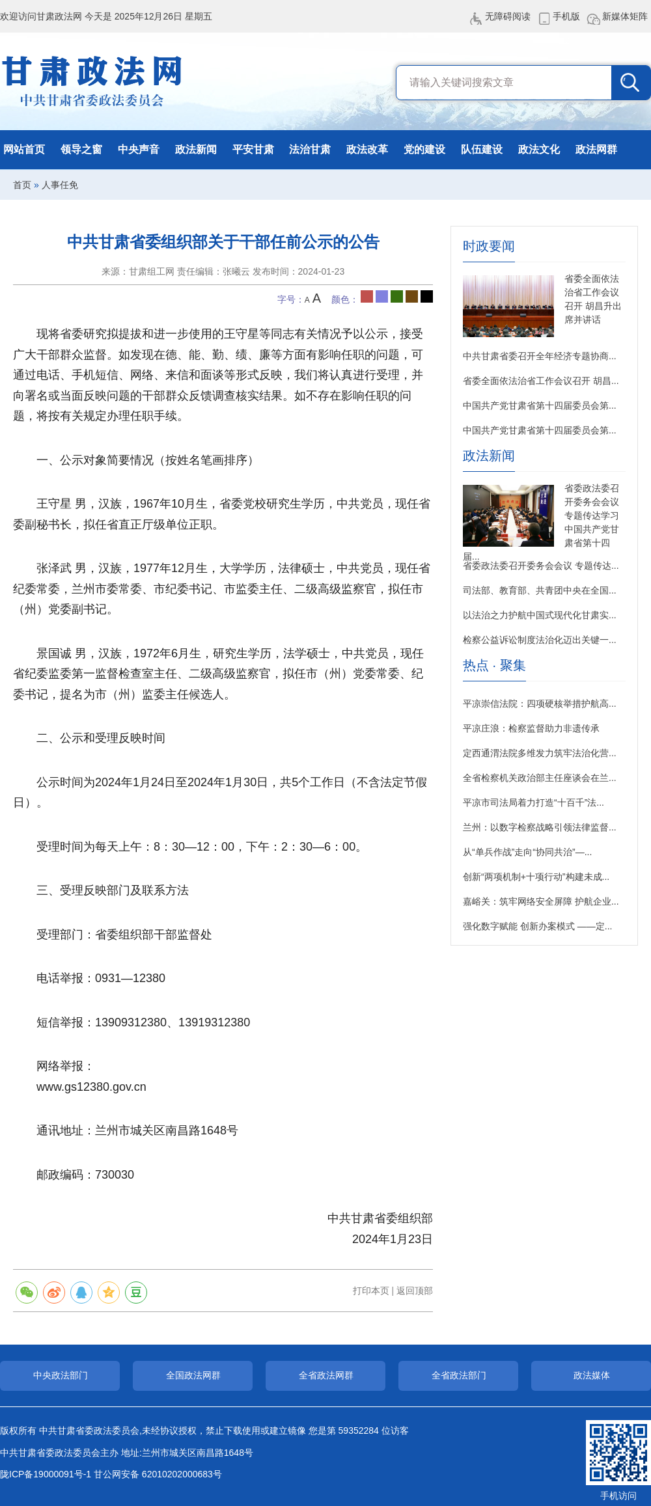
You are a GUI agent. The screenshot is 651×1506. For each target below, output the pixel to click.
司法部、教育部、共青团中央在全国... (539, 590)
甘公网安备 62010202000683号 (158, 1474)
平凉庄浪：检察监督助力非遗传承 (531, 728)
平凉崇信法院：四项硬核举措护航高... (539, 703)
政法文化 (539, 149)
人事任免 (60, 185)
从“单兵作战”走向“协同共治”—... (527, 852)
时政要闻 (489, 246)
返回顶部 (414, 1290)
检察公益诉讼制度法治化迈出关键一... (539, 640)
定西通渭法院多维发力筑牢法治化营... (539, 753)
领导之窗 (81, 149)
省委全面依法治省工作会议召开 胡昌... (541, 381)
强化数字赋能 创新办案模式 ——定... (537, 926)
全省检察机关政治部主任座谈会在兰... (539, 778)
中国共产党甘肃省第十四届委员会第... (539, 405)
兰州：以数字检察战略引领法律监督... (539, 827)
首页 (22, 185)
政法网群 (596, 149)
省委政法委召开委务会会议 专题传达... (541, 565)
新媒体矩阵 (625, 16)
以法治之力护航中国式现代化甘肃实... (539, 615)
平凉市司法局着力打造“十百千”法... (533, 802)
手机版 (566, 16)
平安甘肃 (253, 149)
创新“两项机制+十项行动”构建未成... (536, 876)
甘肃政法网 (93, 81)
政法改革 (367, 149)
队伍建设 (482, 149)
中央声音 (138, 149)
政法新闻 (196, 149)
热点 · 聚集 (494, 665)
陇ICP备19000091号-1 (45, 1474)
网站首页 (24, 149)
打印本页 (371, 1290)
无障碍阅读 (508, 16)
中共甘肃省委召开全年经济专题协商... (539, 356)
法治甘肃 (310, 149)
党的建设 (424, 149)
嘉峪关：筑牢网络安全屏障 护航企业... (541, 901)
